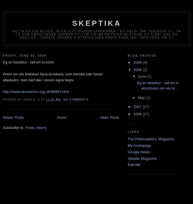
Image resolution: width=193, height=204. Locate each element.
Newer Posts (13, 117)
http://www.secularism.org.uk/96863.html (36, 92)
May (142, 97)
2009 (138, 62)
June (142, 76)
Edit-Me (134, 165)
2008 (138, 70)
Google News (139, 152)
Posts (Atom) (36, 128)
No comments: (77, 99)
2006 (138, 114)
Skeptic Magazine (142, 158)
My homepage (139, 145)
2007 (138, 107)
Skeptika (96, 23)
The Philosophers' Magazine (151, 139)
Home (62, 117)
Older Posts (109, 117)
